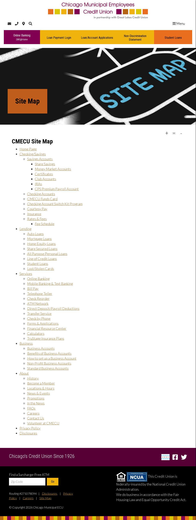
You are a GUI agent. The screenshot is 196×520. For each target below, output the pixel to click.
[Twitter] (184, 457)
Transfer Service (39, 313)
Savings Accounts (40, 159)
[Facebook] (175, 457)
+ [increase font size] (166, 133)
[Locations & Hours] (23, 23)
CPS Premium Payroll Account (57, 189)
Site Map (45, 498)
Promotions (35, 398)
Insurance (34, 214)
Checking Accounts (41, 194)
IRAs (38, 184)
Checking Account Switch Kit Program (54, 204)
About (24, 373)
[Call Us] (16, 23)
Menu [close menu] (180, 23)
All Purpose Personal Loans (47, 254)
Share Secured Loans (42, 249)
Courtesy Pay (37, 209)
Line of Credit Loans (42, 259)
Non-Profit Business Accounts (49, 363)
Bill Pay (32, 288)
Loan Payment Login (59, 37)
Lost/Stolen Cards (40, 269)
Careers (33, 413)
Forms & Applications (43, 323)
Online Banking (22, 37)
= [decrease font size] (174, 133)
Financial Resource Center (46, 328)
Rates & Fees (37, 219)
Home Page (28, 149)
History (33, 378)
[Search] (30, 23)
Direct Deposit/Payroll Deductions (53, 308)
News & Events (38, 393)
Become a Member (41, 383)
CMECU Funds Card (42, 199)
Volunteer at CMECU (43, 423)
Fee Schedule (44, 224)
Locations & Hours (40, 388)
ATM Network (37, 303)
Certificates (44, 174)
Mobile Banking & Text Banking (50, 283)
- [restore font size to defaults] (181, 133)
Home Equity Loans (41, 244)
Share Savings (45, 164)
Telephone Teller (39, 293)
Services (26, 274)
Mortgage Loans (39, 239)
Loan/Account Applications (97, 37)
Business (26, 343)
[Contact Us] (9, 23)
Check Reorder (38, 298)
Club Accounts (45, 179)
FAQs (31, 408)
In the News (36, 403)
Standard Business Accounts (48, 368)
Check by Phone (39, 318)
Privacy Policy (30, 428)
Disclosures (28, 433)
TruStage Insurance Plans (45, 338)
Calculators (35, 333)
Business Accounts (41, 348)
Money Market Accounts (53, 169)
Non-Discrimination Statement (135, 37)
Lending (25, 229)
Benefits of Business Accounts (49, 353)
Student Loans (173, 37)
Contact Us (35, 418)
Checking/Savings (33, 154)
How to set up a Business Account (51, 358)
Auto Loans (35, 234)
